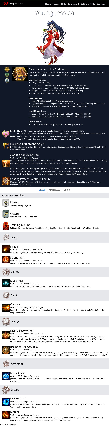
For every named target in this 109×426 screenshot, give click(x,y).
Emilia (34, 101)
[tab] (42, 190)
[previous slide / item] (30, 42)
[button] (45, 62)
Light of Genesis (38, 103)
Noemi (34, 106)
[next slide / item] (71, 42)
